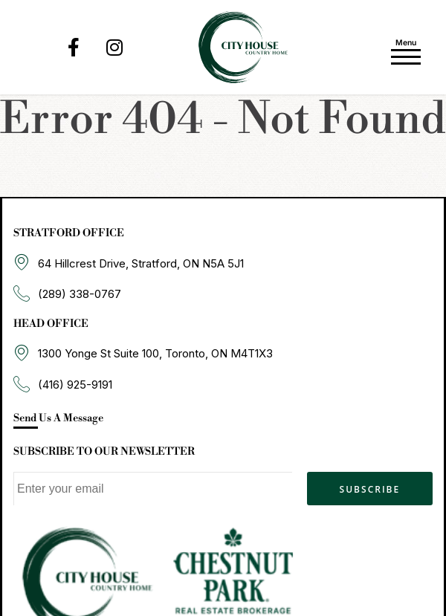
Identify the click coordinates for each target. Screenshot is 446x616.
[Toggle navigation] (406, 50)
